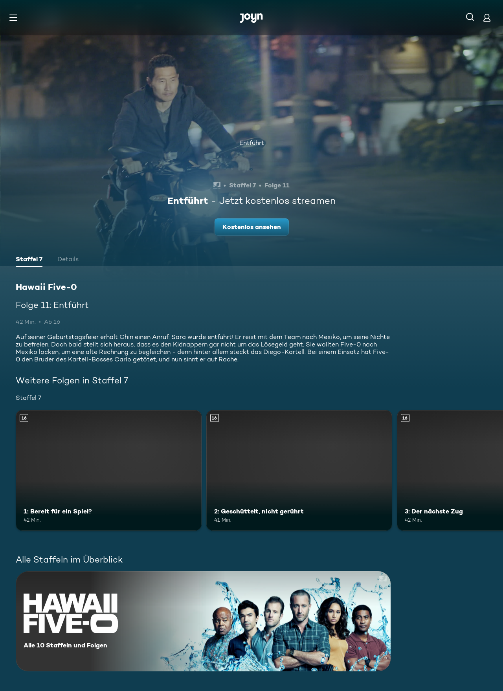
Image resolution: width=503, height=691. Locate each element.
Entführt (251, 143)
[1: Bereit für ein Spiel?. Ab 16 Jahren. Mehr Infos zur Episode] (109, 470)
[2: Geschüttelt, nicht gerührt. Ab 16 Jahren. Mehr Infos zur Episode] (299, 470)
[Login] (486, 17)
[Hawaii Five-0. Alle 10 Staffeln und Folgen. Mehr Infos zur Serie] (203, 621)
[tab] (29, 260)
